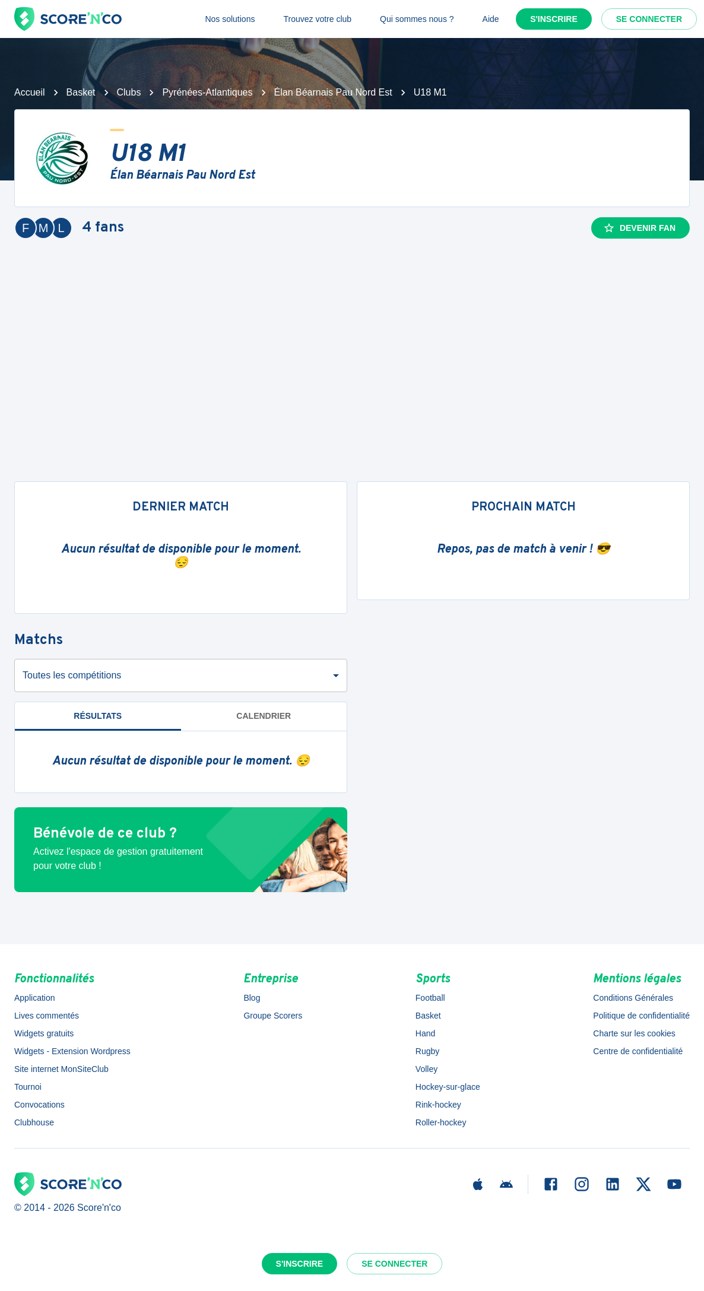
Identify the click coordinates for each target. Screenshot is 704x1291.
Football (430, 998)
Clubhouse (34, 1122)
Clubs (129, 92)
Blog (251, 998)
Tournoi (28, 1087)
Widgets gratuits (44, 1033)
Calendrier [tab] (263, 716)
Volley (426, 1069)
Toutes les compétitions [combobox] (72, 675)
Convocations (39, 1104)
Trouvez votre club (317, 19)
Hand (425, 1033)
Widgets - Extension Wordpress (72, 1051)
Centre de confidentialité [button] (638, 1051)
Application (34, 998)
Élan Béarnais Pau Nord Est (333, 92)
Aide (491, 19)
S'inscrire (554, 19)
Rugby (427, 1051)
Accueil (29, 92)
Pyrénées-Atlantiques (207, 92)
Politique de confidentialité (641, 1015)
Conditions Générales (633, 998)
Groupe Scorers (272, 1015)
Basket (81, 92)
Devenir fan (639, 228)
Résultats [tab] (98, 716)
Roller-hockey (441, 1122)
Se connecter (649, 19)
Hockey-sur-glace (448, 1087)
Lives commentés (46, 1015)
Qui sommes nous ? (417, 19)
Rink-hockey (438, 1104)
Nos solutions (230, 19)
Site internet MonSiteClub (61, 1069)
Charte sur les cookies (634, 1033)
